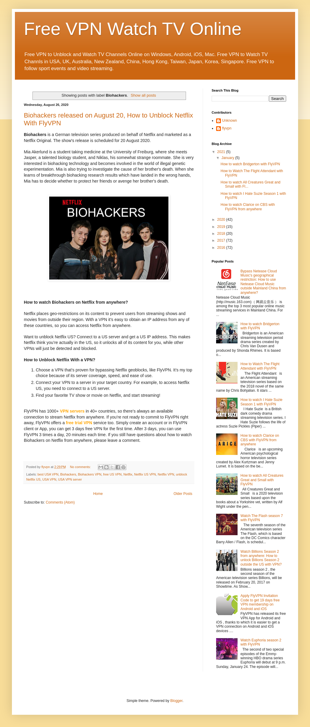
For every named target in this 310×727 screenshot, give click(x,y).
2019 (221, 227)
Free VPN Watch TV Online (132, 29)
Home (98, 494)
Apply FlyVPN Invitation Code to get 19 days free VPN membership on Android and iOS (260, 602)
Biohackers (68, 474)
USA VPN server (70, 479)
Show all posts (143, 95)
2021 (221, 152)
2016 (221, 248)
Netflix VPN (166, 474)
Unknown (229, 120)
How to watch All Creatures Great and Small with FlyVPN (262, 479)
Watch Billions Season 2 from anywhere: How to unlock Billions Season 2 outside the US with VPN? (261, 558)
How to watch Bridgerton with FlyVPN (250, 164)
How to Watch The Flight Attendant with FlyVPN (260, 366)
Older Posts (182, 494)
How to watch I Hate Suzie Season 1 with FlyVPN (262, 402)
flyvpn (226, 128)
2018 (221, 233)
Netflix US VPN (145, 474)
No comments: (81, 467)
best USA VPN (48, 474)
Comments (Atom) (60, 502)
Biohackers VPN (89, 474)
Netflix (127, 474)
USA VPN (49, 479)
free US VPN (112, 474)
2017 (221, 240)
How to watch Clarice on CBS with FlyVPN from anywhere (248, 207)
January (228, 158)
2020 (221, 219)
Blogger (176, 701)
